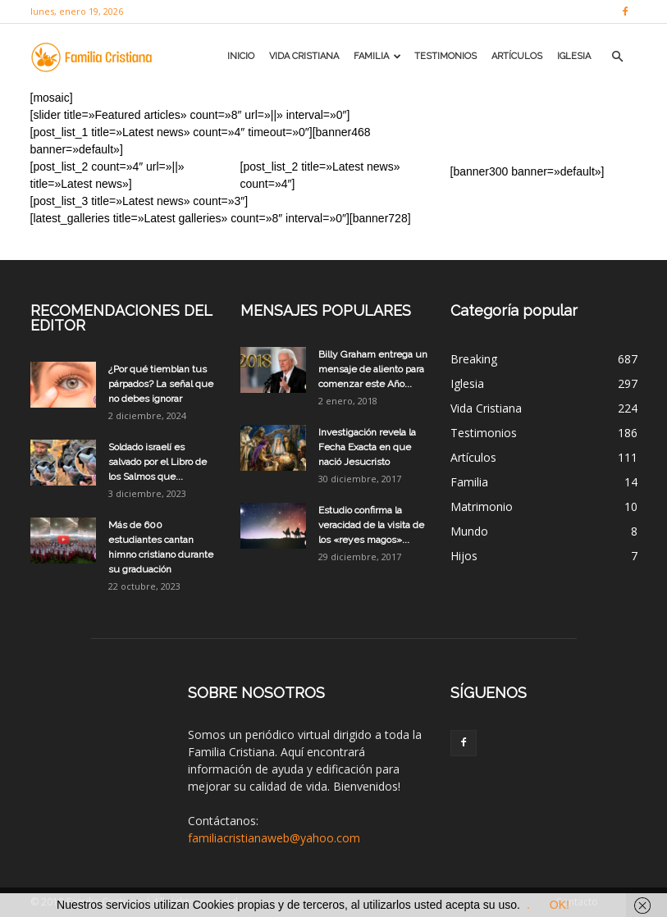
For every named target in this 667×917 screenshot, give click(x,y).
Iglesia (574, 56)
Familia (377, 56)
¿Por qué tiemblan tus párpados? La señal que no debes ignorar (160, 383)
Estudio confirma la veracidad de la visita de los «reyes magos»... (371, 524)
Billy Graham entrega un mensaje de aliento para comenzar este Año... (372, 369)
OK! (559, 904)
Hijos (463, 555)
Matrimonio (481, 506)
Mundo (469, 531)
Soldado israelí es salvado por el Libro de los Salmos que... (157, 461)
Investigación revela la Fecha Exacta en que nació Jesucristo (367, 447)
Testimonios (445, 56)
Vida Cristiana (304, 56)
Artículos (516, 56)
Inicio (240, 56)
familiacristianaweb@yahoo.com (274, 838)
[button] (617, 56)
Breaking (473, 359)
